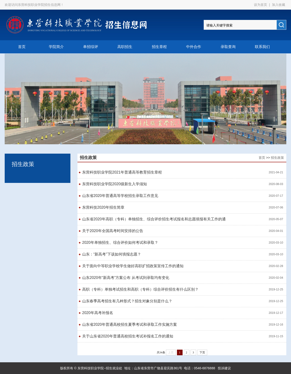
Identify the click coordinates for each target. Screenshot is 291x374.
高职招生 (124, 47)
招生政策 (277, 157)
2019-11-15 (276, 336)
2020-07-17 (276, 195)
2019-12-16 (276, 324)
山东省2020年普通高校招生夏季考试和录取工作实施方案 (129, 324)
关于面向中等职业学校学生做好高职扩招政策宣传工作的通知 (133, 266)
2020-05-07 (276, 219)
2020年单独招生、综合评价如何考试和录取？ (120, 242)
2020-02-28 (276, 266)
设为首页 (261, 5)
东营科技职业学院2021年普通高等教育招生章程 (122, 172)
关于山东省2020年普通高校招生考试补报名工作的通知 (127, 336)
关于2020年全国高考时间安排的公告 (112, 231)
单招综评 (90, 47)
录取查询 (228, 47)
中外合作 (193, 47)
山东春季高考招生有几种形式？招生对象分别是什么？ (127, 301)
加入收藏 (278, 5)
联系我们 (262, 47)
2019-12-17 (276, 313)
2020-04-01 (276, 231)
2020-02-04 (276, 277)
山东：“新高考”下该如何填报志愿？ (111, 254)
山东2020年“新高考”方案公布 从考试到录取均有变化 (125, 278)
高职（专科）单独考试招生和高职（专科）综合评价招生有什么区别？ (140, 289)
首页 (22, 47)
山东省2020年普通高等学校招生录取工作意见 (120, 196)
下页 (202, 352)
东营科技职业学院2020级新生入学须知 (114, 184)
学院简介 (56, 47)
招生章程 (159, 47)
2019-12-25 (276, 289)
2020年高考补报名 (97, 313)
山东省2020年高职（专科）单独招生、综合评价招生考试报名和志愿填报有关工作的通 (154, 219)
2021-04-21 (276, 172)
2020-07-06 (276, 207)
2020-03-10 (276, 242)
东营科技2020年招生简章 (103, 207)
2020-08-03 (276, 184)
